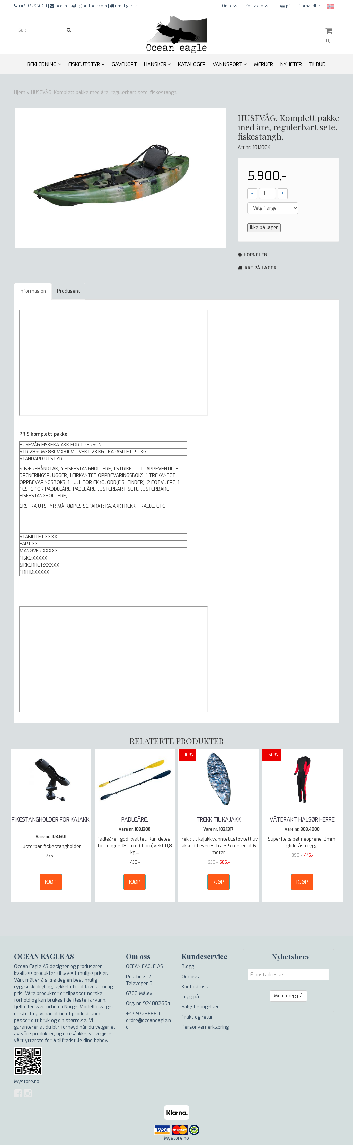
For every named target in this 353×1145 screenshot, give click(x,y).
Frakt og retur (197, 1017)
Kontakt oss (256, 6)
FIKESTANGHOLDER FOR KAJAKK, (51, 823)
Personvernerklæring (205, 1027)
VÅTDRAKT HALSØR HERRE (302, 819)
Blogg (188, 966)
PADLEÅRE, (134, 819)
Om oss (229, 6)
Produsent (68, 291)
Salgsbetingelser (200, 1007)
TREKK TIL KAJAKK (218, 819)
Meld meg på (288, 996)
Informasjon (33, 291)
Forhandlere (311, 6)
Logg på (283, 6)
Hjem (19, 92)
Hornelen (256, 255)
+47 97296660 (143, 1013)
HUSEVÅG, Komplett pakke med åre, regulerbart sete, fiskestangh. (104, 92)
